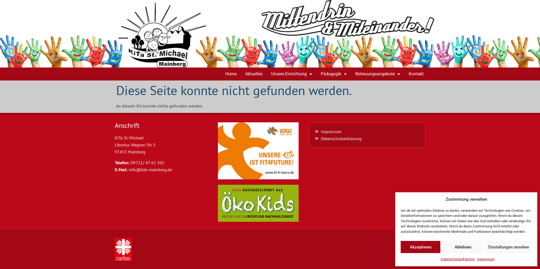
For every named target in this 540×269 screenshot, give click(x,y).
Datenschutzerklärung (457, 259)
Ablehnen (463, 247)
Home (231, 73)
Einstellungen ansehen (508, 247)
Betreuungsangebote (377, 74)
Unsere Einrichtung (291, 74)
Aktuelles (253, 73)
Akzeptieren (420, 247)
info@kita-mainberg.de (150, 169)
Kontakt (416, 73)
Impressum (486, 259)
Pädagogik (334, 74)
